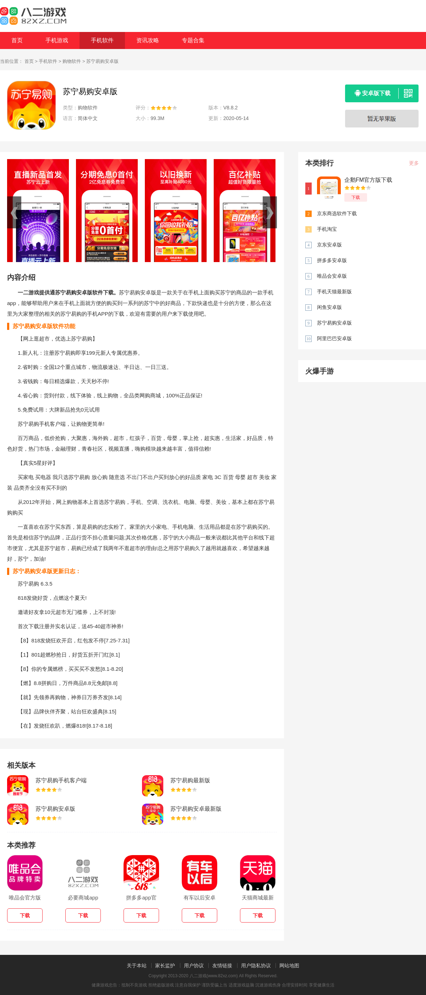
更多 (414, 163)
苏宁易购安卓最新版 (196, 809)
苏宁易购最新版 (190, 780)
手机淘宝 (327, 229)
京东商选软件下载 (337, 213)
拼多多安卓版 (332, 260)
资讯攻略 (147, 40)
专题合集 (193, 40)
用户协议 (194, 965)
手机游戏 (56, 40)
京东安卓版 (329, 245)
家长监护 (165, 965)
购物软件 (71, 61)
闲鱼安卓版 (329, 307)
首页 (17, 40)
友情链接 (222, 965)
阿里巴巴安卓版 (334, 338)
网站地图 (289, 965)
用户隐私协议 (256, 965)
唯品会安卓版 (332, 276)
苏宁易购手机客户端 (61, 780)
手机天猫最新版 (334, 291)
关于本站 (137, 965)
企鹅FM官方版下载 (368, 180)
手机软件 (102, 40)
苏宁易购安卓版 (55, 809)
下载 (355, 197)
